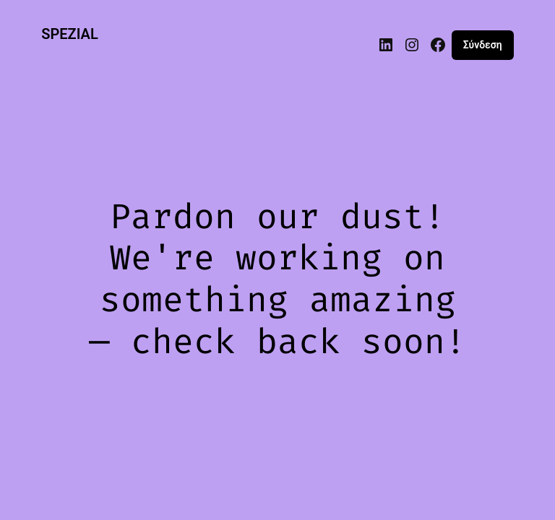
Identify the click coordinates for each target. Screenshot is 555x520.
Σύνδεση (482, 45)
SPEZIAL (69, 34)
